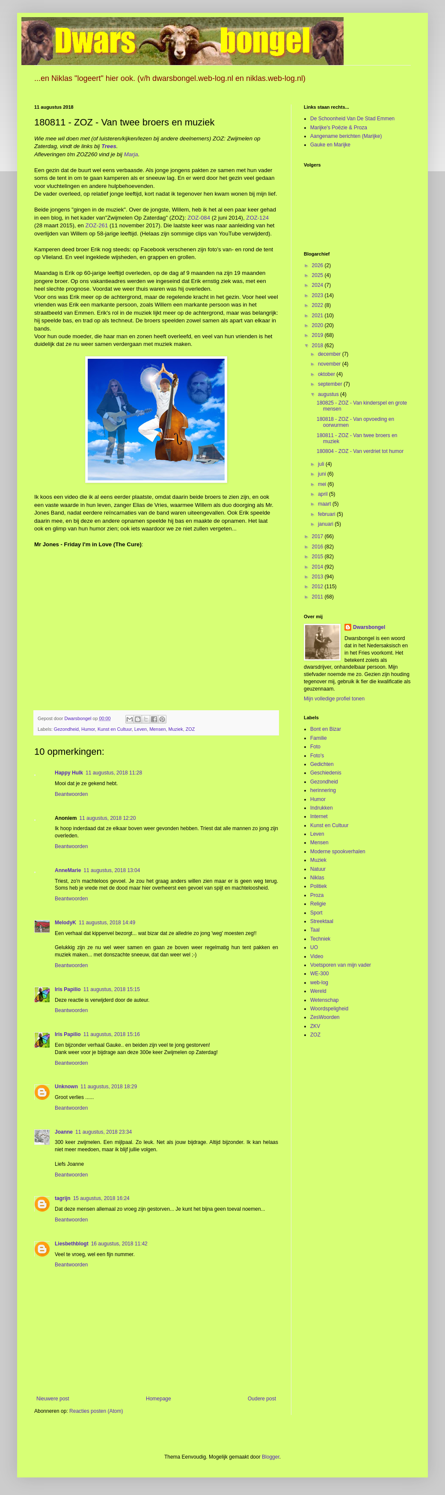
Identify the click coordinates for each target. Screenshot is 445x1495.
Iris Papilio (68, 989)
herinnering (323, 790)
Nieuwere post (52, 1399)
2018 (318, 345)
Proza (316, 895)
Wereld (318, 991)
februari (327, 514)
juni (322, 474)
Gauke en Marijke (330, 145)
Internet (319, 816)
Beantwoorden (71, 794)
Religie (318, 904)
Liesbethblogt (72, 1244)
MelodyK (65, 923)
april (323, 494)
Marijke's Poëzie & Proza (338, 128)
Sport (316, 913)
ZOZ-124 (257, 217)
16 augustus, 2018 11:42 (119, 1244)
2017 (318, 536)
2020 (318, 325)
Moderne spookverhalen (337, 852)
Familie (318, 738)
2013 (318, 577)
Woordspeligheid (329, 1009)
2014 (318, 567)
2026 (318, 265)
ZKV (315, 1026)
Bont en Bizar (325, 729)
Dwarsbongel (369, 627)
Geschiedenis (325, 773)
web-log (319, 983)
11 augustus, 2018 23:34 (103, 1132)
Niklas (317, 878)
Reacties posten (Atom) (96, 1411)
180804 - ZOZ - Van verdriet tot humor (360, 451)
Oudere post (262, 1399)
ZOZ (190, 729)
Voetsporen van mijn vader (340, 965)
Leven (140, 729)
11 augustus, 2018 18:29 (108, 1087)
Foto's (317, 756)
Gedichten (322, 764)
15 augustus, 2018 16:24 (101, 1198)
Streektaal (321, 921)
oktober (327, 374)
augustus (329, 394)
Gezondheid (66, 729)
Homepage (158, 1399)
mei (323, 484)
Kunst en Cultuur (115, 729)
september (331, 384)
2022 (318, 305)
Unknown (66, 1087)
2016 (318, 547)
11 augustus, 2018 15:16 (111, 1034)
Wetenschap (324, 1000)
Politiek (318, 886)
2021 (318, 316)
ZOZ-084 (198, 217)
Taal (315, 930)
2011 (318, 597)
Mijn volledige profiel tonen (334, 699)
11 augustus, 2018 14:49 (107, 923)
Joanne (64, 1132)
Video (316, 956)
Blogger (270, 1457)
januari (326, 524)
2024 (318, 285)
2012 (318, 587)
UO (314, 947)
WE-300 (319, 974)
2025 (318, 275)
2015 (318, 557)
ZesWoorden (324, 1017)
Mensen (157, 729)
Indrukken (321, 808)
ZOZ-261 (97, 225)
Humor (88, 729)
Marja (131, 154)
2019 (318, 335)
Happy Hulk (69, 773)
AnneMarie (68, 870)
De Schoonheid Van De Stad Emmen (352, 119)
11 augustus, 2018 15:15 (111, 989)
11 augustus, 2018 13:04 (111, 870)
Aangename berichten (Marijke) (346, 136)
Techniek (320, 939)
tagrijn (63, 1198)
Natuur (318, 869)
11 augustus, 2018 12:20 (107, 818)
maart (325, 504)
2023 (318, 295)
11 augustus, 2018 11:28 (114, 773)
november (330, 364)
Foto (315, 747)
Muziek (176, 729)
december (330, 354)
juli (322, 464)
